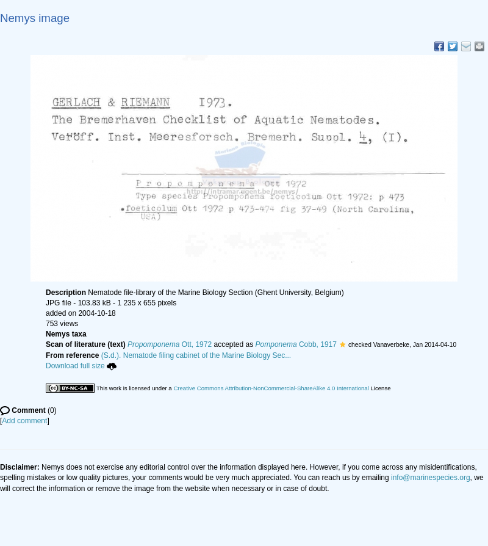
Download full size (81, 366)
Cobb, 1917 (296, 344)
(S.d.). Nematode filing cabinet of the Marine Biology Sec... (196, 355)
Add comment (24, 421)
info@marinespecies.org (430, 477)
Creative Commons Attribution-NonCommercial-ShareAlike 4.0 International (270, 388)
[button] (342, 344)
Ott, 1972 (169, 344)
